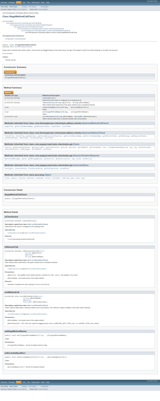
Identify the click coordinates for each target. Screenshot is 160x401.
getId (24, 162)
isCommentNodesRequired (118, 151)
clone (7, 182)
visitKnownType (36, 141)
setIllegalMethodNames (52, 114)
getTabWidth (83, 151)
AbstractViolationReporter (86, 159)
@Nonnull (41, 256)
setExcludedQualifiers (52, 109)
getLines (72, 151)
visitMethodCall (49, 119)
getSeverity (49, 162)
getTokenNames (95, 151)
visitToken (66, 129)
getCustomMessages (12, 162)
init (104, 151)
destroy (8, 151)
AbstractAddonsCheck (93, 135)
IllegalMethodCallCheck (14, 79)
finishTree (9, 139)
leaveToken (55, 129)
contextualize (20, 172)
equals (14, 182)
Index (43, 2)
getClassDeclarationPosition (50, 139)
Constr (19, 9)
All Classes (44, 7)
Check (76, 147)
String (58, 104)
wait (72, 182)
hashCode (39, 182)
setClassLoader (144, 151)
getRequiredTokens (138, 139)
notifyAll (56, 182)
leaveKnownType (11, 141)
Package (12, 2)
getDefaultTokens (110, 139)
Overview (4, 2)
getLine (64, 151)
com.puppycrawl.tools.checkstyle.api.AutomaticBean (24, 23)
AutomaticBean (81, 169)
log (130, 151)
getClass (30, 182)
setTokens (47, 153)
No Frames (32, 7)
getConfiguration (51, 172)
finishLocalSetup (35, 172)
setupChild (64, 172)
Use (24, 2)
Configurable (9, 39)
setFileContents (11, 153)
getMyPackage (124, 139)
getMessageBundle (35, 162)
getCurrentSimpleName (92, 139)
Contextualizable (20, 39)
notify (47, 182)
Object (48, 179)
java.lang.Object (8, 21)
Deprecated (36, 2)
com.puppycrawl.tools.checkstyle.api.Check (28, 27)
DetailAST (79, 119)
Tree (28, 2)
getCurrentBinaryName (72, 139)
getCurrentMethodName (24, 129)
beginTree (9, 129)
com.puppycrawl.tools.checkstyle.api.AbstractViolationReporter (31, 25)
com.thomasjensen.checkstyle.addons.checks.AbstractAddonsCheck (41, 29)
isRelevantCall (49, 104)
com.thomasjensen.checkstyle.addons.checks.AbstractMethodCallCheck (45, 31)
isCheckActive (48, 99)
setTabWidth (36, 153)
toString (65, 182)
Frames (24, 7)
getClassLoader (38, 151)
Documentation (8, 54)
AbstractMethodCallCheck (21, 47)
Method (24, 9)
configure (9, 172)
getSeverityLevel (63, 162)
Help (47, 2)
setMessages (25, 153)
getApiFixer (31, 139)
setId (78, 162)
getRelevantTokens (42, 129)
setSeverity (87, 162)
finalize (22, 182)
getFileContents (52, 151)
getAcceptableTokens (21, 151)
